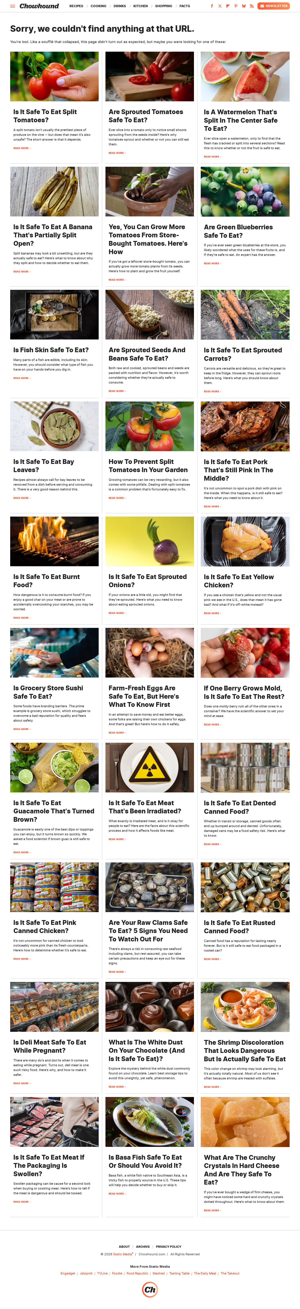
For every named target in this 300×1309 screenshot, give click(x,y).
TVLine (102, 1273)
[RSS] (251, 7)
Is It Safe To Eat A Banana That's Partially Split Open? (52, 235)
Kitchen (140, 6)
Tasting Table (179, 1273)
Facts (185, 6)
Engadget (68, 1273)
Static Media (122, 1254)
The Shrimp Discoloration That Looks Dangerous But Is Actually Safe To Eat (245, 1051)
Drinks (120, 6)
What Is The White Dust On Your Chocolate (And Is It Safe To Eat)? (147, 1050)
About (124, 1247)
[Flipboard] (227, 7)
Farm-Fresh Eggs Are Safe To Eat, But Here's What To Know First (144, 696)
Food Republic (137, 1273)
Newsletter (273, 6)
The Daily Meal (205, 1273)
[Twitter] (220, 7)
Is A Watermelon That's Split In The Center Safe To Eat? (241, 120)
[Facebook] (212, 7)
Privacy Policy (168, 1247)
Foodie (117, 1273)
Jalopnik (86, 1273)
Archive (143, 1247)
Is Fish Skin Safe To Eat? (51, 350)
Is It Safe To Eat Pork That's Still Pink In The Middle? (238, 470)
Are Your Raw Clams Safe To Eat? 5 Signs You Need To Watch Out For (148, 931)
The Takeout (230, 1273)
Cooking (98, 6)
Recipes (76, 6)
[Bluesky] (243, 7)
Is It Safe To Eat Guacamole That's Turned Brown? (53, 811)
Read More (21, 148)
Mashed (159, 1273)
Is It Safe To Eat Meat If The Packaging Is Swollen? (48, 1165)
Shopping (163, 6)
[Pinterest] (235, 7)
